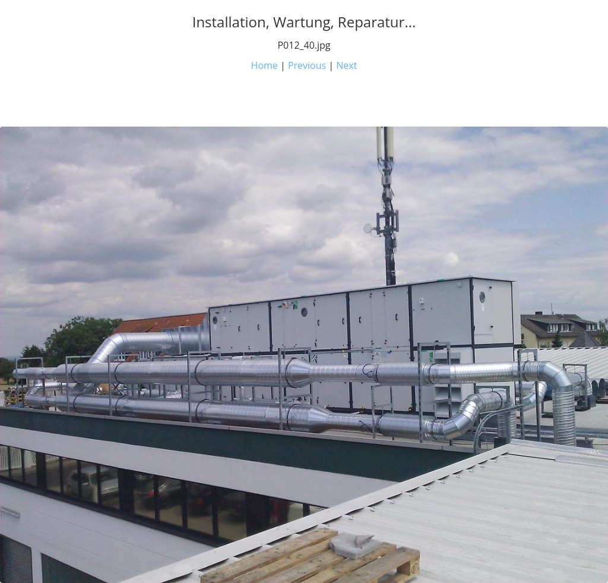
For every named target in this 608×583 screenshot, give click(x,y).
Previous (307, 65)
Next (346, 65)
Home (264, 65)
